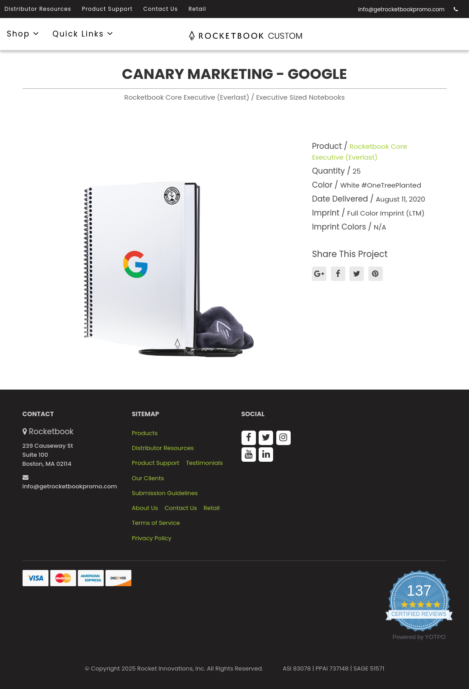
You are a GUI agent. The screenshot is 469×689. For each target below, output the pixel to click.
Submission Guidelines (165, 493)
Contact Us (161, 9)
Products (145, 433)
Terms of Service (156, 523)
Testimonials (204, 463)
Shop (23, 33)
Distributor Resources (38, 9)
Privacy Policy (152, 538)
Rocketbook (51, 431)
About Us (145, 508)
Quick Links (83, 33)
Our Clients (148, 478)
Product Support (107, 9)
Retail (197, 9)
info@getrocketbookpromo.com (401, 9)
